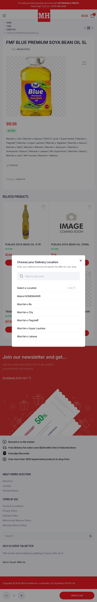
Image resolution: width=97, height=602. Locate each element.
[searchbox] (48, 276)
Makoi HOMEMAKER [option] (28, 296)
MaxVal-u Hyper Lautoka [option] (31, 328)
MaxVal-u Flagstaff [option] (27, 320)
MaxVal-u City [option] (25, 312)
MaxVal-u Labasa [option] (27, 336)
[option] (48, 288)
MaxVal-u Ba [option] (24, 304)
